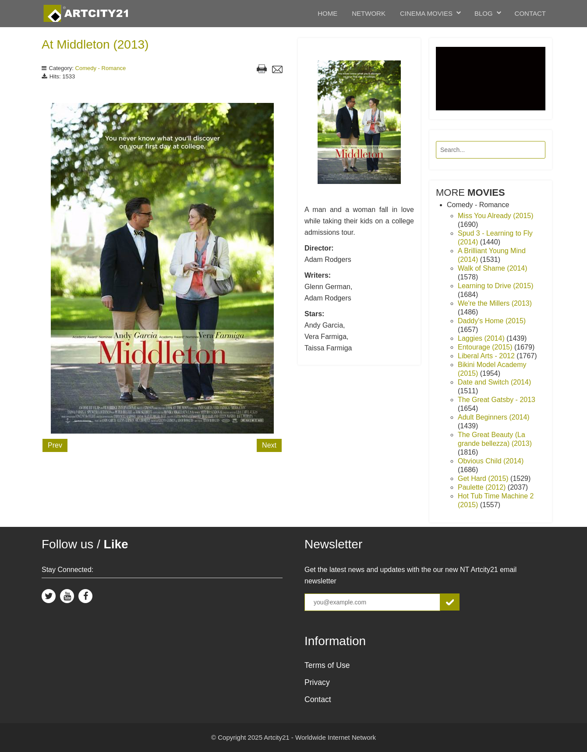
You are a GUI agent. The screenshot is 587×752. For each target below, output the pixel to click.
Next (269, 445)
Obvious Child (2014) (490, 461)
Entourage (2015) (486, 347)
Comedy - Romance (100, 68)
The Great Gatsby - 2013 (496, 399)
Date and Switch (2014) (494, 382)
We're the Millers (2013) (495, 303)
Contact (530, 13)
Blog (483, 13)
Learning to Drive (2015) (496, 286)
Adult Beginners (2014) (494, 417)
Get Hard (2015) (484, 478)
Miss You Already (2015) (496, 215)
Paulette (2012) (483, 487)
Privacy (317, 682)
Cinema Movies (426, 13)
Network (368, 13)
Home (327, 13)
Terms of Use (327, 665)
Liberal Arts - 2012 (487, 356)
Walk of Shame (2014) (492, 268)
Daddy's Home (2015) (492, 321)
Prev (55, 445)
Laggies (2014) (482, 338)
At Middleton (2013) (95, 44)
